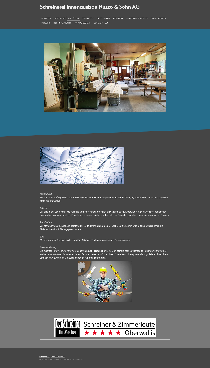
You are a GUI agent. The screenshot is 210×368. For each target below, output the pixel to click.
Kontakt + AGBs (101, 23)
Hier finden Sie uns (62, 23)
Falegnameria (103, 18)
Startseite (46, 18)
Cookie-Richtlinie (58, 357)
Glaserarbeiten (158, 18)
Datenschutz (44, 357)
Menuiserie (118, 18)
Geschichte (60, 18)
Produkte (45, 23)
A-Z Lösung (73, 18)
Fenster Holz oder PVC (137, 18)
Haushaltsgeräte (82, 23)
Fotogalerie (88, 18)
